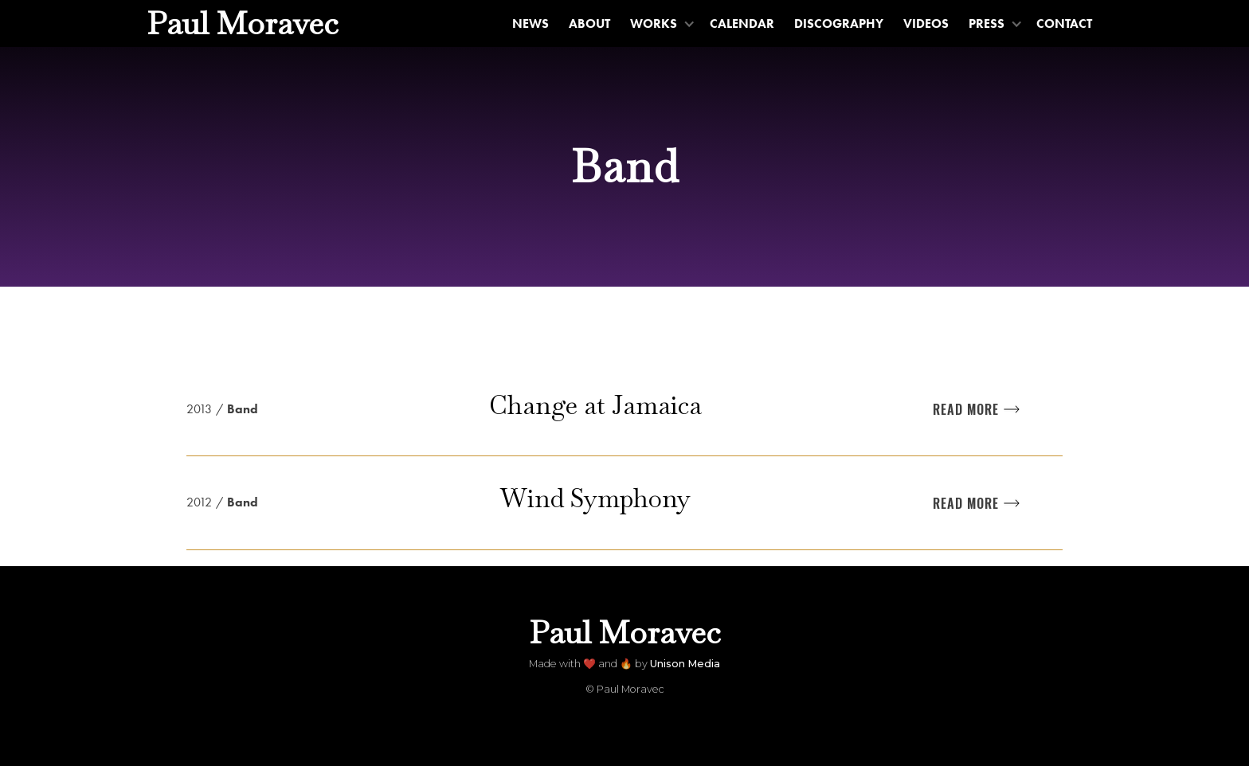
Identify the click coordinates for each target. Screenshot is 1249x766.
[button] (660, 23)
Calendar (742, 23)
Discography (838, 23)
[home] (243, 23)
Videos (926, 23)
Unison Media (685, 664)
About (589, 23)
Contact (1064, 23)
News (530, 23)
